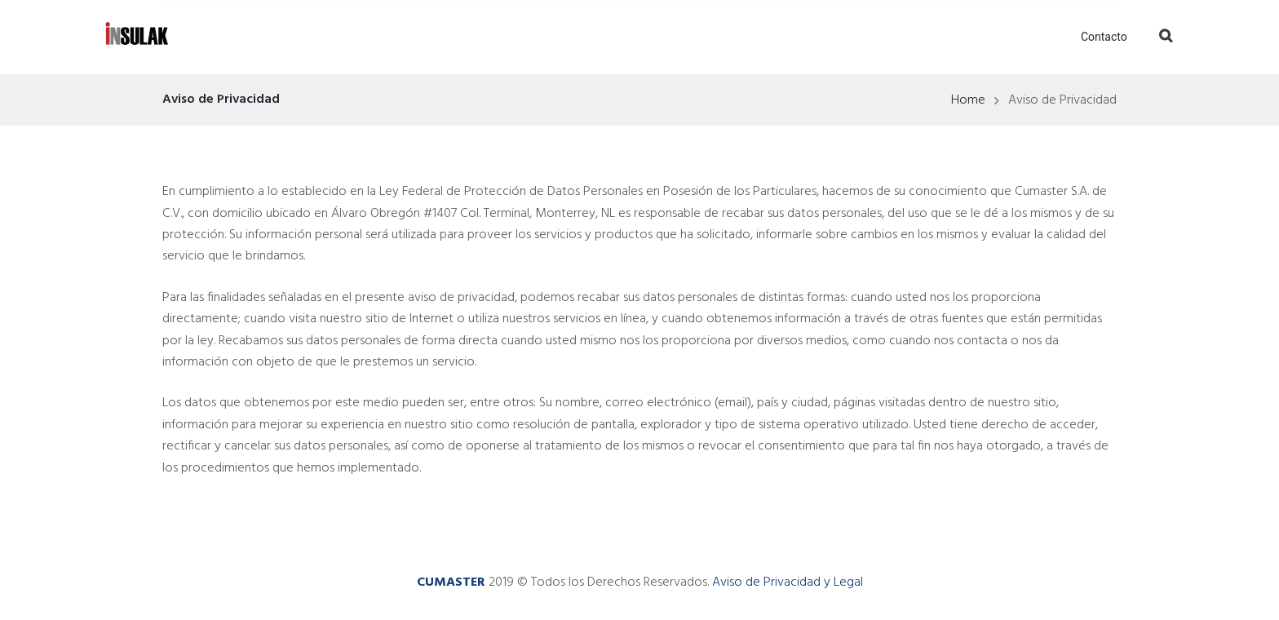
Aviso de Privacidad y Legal (787, 582)
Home (968, 100)
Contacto (1104, 36)
